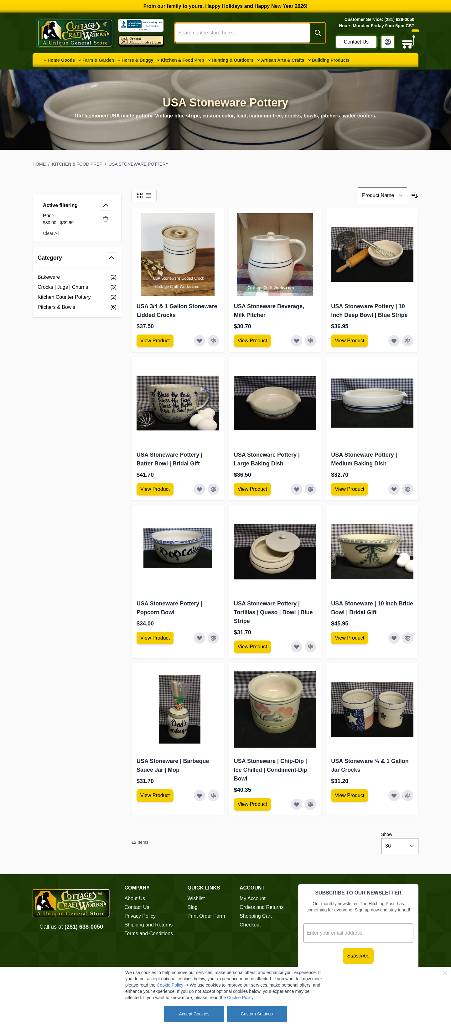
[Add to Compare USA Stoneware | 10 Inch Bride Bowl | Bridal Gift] (407, 638)
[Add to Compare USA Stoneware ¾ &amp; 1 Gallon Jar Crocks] (407, 795)
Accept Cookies (194, 1013)
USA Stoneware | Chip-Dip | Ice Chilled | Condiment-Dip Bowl (270, 770)
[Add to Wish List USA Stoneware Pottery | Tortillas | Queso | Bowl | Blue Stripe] (296, 646)
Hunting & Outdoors (233, 60)
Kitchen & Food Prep (182, 60)
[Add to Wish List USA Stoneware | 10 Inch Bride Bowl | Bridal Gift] (394, 638)
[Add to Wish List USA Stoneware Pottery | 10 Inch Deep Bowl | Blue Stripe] (394, 340)
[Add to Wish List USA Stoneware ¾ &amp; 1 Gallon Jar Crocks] (394, 795)
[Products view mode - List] (148, 195)
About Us (134, 898)
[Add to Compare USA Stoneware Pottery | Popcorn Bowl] (213, 638)
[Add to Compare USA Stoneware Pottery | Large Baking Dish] (310, 489)
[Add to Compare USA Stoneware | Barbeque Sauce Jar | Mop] (213, 795)
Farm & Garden (98, 60)
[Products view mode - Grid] (139, 195)
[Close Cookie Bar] (444, 973)
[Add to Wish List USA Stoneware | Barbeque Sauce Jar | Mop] (199, 795)
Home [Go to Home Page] (39, 164)
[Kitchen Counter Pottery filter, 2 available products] (77, 297)
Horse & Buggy (137, 60)
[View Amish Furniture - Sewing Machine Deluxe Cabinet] (155, 341)
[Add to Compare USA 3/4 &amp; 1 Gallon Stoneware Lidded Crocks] (213, 340)
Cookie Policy (170, 985)
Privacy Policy (140, 916)
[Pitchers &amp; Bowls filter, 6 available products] (77, 307)
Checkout (250, 924)
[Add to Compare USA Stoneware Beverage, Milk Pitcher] (310, 340)
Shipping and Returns (148, 924)
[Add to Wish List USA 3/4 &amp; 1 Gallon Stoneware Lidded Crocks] (199, 340)
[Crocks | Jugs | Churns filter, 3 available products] (77, 287)
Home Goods (61, 60)
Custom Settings (257, 1013)
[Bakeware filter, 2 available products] (77, 277)
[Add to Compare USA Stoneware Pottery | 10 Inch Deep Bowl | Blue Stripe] (407, 340)
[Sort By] (382, 195)
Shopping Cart (256, 916)
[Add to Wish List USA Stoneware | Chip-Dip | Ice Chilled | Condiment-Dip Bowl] (296, 804)
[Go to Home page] (75, 33)
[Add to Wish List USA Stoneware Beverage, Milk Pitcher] (296, 340)
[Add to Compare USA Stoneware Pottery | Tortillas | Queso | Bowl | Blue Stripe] (310, 646)
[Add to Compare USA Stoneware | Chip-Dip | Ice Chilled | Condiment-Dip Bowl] (310, 804)
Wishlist (196, 898)
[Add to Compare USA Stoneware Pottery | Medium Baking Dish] (407, 489)
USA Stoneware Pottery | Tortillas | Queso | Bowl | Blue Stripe (273, 612)
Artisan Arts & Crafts (282, 60)
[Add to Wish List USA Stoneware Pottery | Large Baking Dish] (296, 489)
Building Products (331, 60)
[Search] (317, 33)
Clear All (51, 233)
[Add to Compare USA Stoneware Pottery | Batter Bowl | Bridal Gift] (213, 489)
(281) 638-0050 (84, 927)
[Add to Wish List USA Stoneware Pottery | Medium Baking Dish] (394, 489)
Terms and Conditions (148, 933)
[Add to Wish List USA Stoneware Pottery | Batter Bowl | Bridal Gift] (199, 489)
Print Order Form (206, 916)
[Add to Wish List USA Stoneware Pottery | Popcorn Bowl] (199, 638)
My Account (253, 898)
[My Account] (387, 41)
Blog (193, 907)
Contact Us (356, 41)
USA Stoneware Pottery (138, 164)
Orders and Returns (262, 907)
